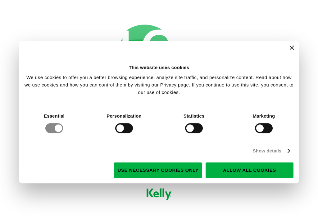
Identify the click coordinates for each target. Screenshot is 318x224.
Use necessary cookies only (157, 170)
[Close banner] (292, 47)
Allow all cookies (249, 170)
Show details (267, 150)
